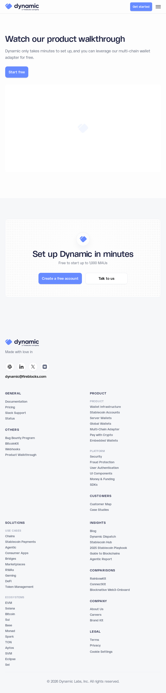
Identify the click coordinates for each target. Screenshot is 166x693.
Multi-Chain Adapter (105, 429)
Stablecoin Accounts (105, 413)
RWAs (9, 570)
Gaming (10, 576)
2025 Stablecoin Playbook (108, 548)
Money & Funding (102, 479)
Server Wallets (101, 418)
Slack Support (15, 413)
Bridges (10, 559)
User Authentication (104, 468)
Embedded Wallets (104, 441)
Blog (93, 531)
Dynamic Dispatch (103, 537)
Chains (10, 536)
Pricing (10, 407)
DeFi (8, 581)
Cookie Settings (101, 652)
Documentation (16, 402)
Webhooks (12, 449)
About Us (96, 609)
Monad (10, 631)
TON (8, 642)
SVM (8, 654)
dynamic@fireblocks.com (25, 377)
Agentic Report (101, 559)
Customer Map (101, 504)
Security (96, 457)
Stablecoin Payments (20, 542)
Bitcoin (10, 614)
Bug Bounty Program (20, 438)
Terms (94, 640)
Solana (10, 609)
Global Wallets (100, 424)
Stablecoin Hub (101, 542)
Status (10, 419)
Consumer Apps (16, 553)
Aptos (9, 648)
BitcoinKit (12, 444)
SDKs (93, 485)
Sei (7, 665)
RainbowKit (98, 579)
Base (8, 625)
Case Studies (99, 510)
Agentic (10, 548)
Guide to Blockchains (105, 554)
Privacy (95, 646)
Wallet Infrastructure (105, 407)
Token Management (19, 587)
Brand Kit (96, 620)
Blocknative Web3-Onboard (110, 590)
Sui (7, 620)
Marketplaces (15, 564)
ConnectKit (98, 584)
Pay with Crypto (101, 435)
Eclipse (10, 659)
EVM (8, 603)
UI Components (101, 474)
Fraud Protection (102, 462)
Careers (95, 615)
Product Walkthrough (20, 455)
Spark (9, 637)
